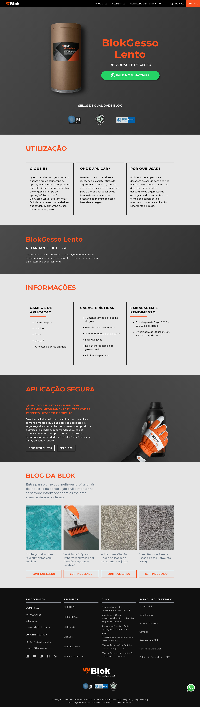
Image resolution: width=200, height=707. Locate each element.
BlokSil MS (69, 607)
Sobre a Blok (145, 606)
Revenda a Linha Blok (150, 649)
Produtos (71, 599)
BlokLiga (68, 637)
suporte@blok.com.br (37, 648)
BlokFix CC (69, 627)
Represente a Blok (148, 640)
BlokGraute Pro (72, 647)
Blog (105, 599)
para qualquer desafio (155, 599)
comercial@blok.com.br (38, 627)
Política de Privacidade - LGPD (154, 657)
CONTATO (193, 4)
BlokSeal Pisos (71, 617)
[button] (102, 3)
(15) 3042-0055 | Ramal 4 (38, 642)
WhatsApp (31, 621)
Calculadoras (146, 615)
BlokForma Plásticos (74, 656)
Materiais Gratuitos (148, 623)
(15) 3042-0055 (177, 4)
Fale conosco (35, 599)
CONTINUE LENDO (43, 574)
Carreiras (143, 632)
